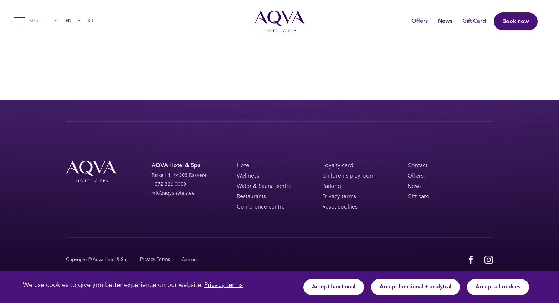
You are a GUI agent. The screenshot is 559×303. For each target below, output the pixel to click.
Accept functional (326, 287)
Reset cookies (340, 207)
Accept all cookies (496, 287)
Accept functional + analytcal (411, 287)
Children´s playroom (348, 176)
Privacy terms (223, 285)
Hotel (244, 166)
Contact (417, 166)
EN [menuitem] (68, 21)
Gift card (418, 196)
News (440, 21)
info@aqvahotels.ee (174, 193)
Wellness (248, 176)
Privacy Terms (154, 259)
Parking (332, 186)
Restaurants (252, 196)
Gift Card (469, 21)
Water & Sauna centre (265, 186)
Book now (515, 22)
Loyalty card (338, 166)
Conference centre (261, 207)
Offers (414, 21)
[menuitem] (56, 21)
